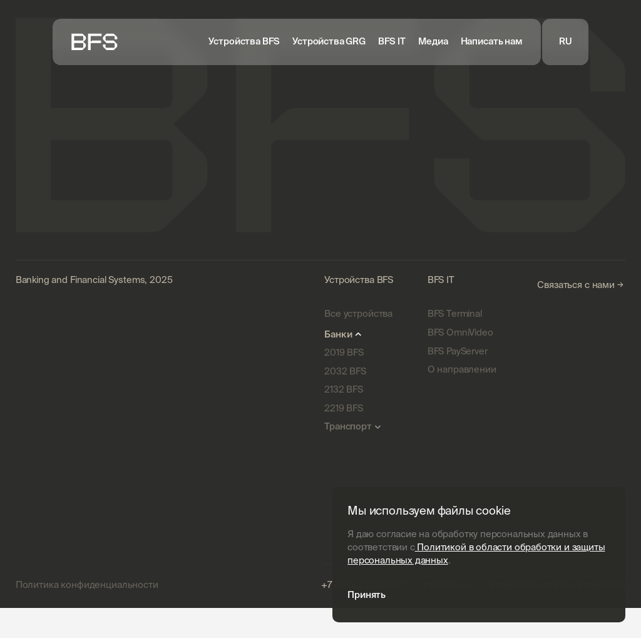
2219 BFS (343, 408)
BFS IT (392, 41)
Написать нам (492, 41)
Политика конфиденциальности (87, 585)
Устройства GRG (329, 41)
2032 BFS (345, 371)
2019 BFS (344, 353)
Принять (366, 594)
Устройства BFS (244, 41)
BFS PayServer (458, 351)
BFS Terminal (455, 314)
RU (565, 41)
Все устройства (358, 314)
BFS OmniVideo (460, 332)
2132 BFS (343, 389)
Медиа (433, 41)
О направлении (462, 369)
